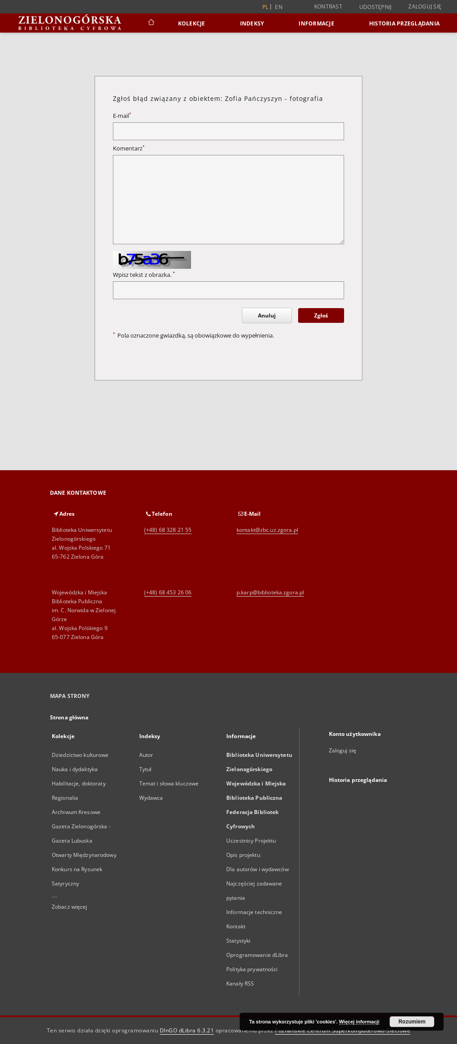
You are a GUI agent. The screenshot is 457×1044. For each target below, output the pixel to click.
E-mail (122, 116)
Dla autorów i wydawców (257, 869)
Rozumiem (412, 1022)
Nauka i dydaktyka (75, 769)
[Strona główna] (151, 23)
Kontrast (328, 6)
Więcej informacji (359, 1021)
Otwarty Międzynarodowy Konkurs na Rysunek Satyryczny (84, 869)
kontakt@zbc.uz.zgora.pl (267, 530)
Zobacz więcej (69, 906)
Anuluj (267, 315)
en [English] (279, 7)
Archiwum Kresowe (76, 812)
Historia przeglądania (404, 23)
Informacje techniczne (254, 912)
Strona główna (69, 717)
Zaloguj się (424, 6)
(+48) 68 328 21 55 (167, 530)
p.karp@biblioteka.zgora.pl (270, 592)
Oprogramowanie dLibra (257, 955)
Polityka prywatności (252, 969)
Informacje (316, 23)
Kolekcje (191, 23)
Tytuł (145, 769)
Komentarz (129, 148)
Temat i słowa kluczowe (169, 783)
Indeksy (252, 23)
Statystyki (238, 940)
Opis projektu (243, 855)
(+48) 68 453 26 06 (167, 592)
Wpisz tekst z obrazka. (144, 275)
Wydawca (151, 798)
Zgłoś (321, 315)
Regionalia (65, 798)
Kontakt (235, 926)
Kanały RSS (240, 983)
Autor (146, 755)
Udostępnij (375, 7)
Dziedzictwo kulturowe (80, 755)
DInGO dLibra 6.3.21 (187, 1030)
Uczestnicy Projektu (251, 840)
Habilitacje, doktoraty (79, 783)
